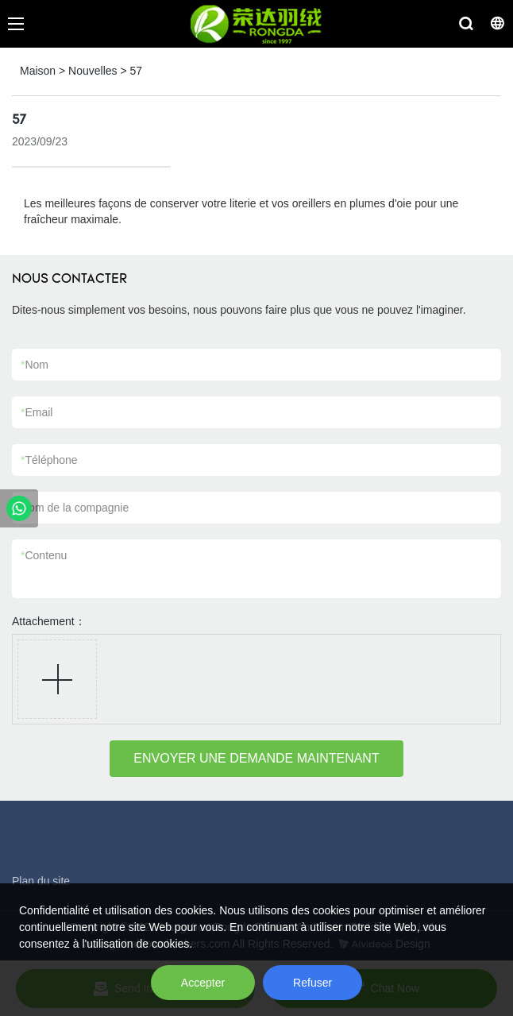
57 (136, 70)
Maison (38, 70)
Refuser (312, 982)
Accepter (203, 982)
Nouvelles (92, 70)
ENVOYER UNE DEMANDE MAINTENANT (256, 758)
